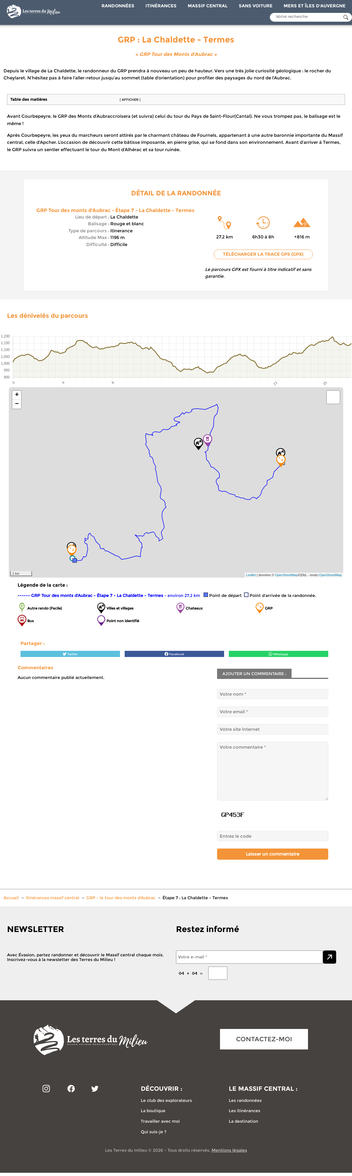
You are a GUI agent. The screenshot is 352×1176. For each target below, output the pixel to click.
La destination (243, 1121)
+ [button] (17, 395)
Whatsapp (278, 654)
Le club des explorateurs (166, 1100)
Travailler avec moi (160, 1121)
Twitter (70, 654)
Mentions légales (229, 1150)
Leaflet (251, 575)
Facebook (174, 654)
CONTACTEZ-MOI (264, 1039)
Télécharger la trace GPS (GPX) (263, 254)
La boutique (153, 1110)
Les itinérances (244, 1110)
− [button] (17, 404)
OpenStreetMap (286, 575)
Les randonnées (245, 1100)
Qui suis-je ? (153, 1131)
